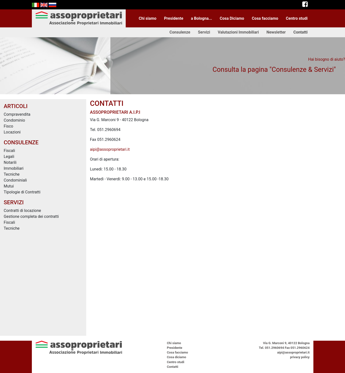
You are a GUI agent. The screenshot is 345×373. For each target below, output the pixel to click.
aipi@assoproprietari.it (110, 149)
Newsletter (276, 32)
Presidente (173, 18)
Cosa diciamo (176, 357)
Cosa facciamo (265, 18)
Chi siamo (148, 18)
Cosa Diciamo (232, 18)
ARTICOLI (16, 106)
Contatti (300, 32)
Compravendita (17, 114)
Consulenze (179, 32)
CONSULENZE (21, 142)
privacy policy (299, 357)
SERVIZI (14, 202)
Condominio (14, 120)
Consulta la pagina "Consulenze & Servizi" (274, 70)
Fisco (8, 126)
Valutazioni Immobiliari (238, 32)
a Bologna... (201, 18)
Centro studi (297, 18)
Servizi (204, 32)
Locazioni (12, 132)
